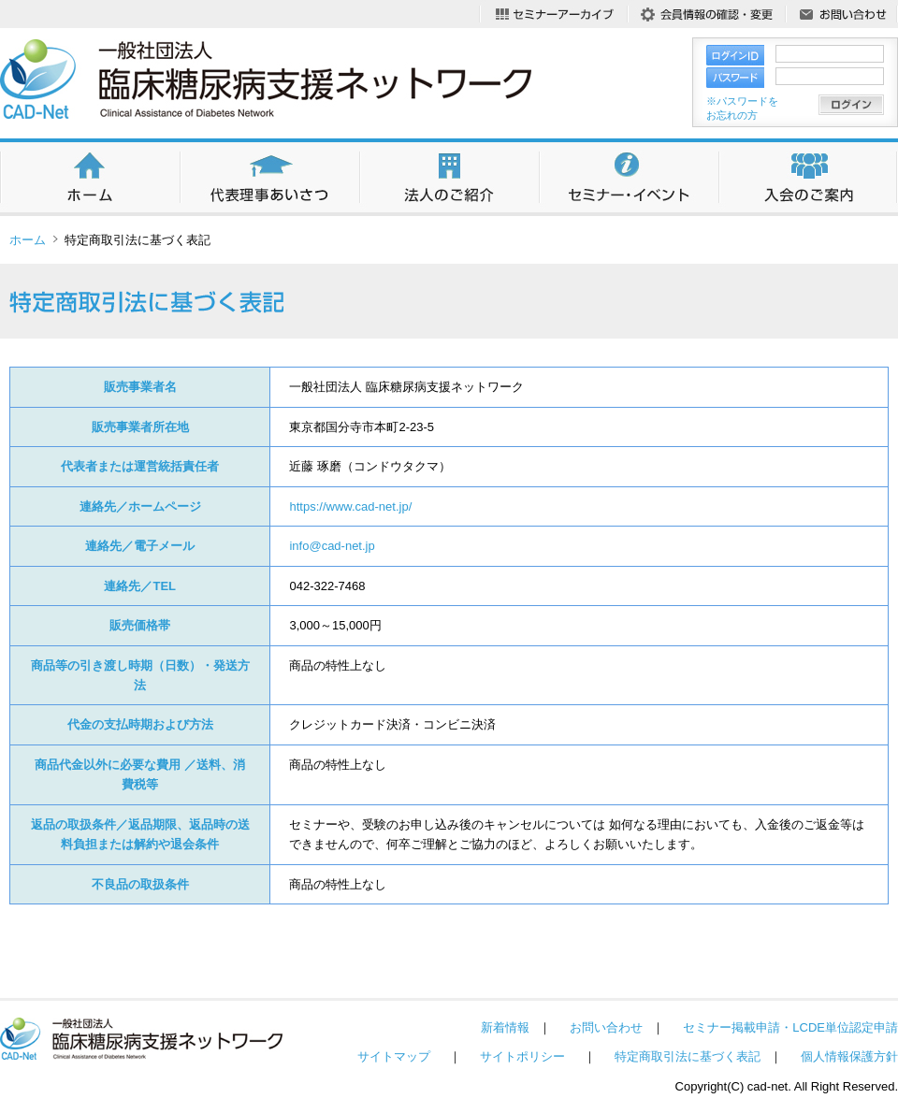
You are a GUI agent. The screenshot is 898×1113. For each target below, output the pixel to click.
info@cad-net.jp (331, 546)
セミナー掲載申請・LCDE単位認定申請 (790, 1027)
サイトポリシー (522, 1056)
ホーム (27, 240)
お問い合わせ (606, 1027)
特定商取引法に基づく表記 (687, 1056)
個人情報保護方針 (849, 1056)
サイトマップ (393, 1056)
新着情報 (505, 1027)
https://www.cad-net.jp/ (350, 506)
